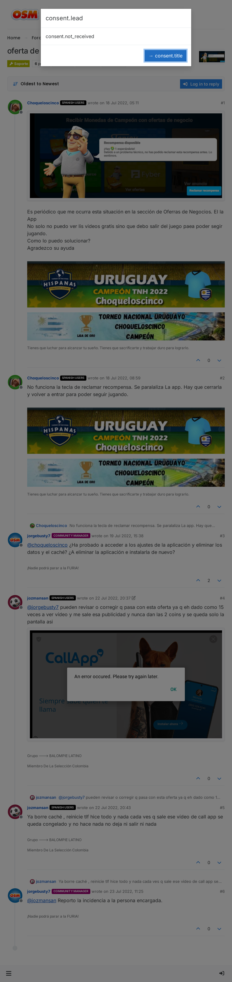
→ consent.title (165, 56)
